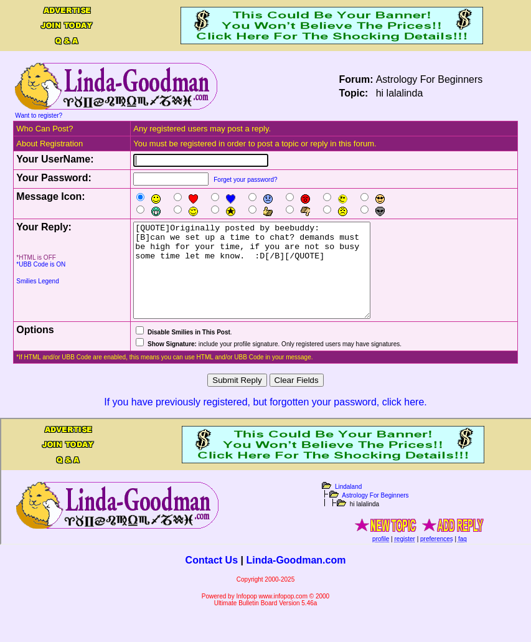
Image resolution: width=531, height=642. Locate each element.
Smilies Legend (37, 281)
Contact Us (212, 579)
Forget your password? (245, 179)
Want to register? (38, 115)
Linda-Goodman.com (295, 579)
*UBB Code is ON (40, 264)
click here (403, 420)
